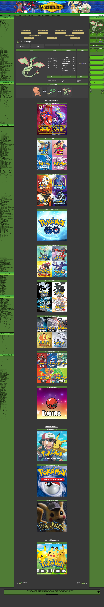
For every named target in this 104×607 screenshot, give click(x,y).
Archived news (3, 20)
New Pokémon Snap (4, 153)
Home (9, 15)
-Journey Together (3, 373)
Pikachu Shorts (7, 334)
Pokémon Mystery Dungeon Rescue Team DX (5, 150)
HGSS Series (3, 289)
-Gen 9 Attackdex (3, 46)
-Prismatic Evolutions (4, 374)
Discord (24, 15)
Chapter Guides (3, 279)
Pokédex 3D (2, 197)
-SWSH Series (3, 386)
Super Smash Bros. (4, 256)
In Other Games (3, 260)
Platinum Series (3, 288)
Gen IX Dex (23, 45)
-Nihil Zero (2, 403)
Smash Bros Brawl (4, 221)
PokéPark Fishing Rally (5, 236)
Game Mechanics (3, 55)
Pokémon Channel (4, 229)
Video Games (7, 125)
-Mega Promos (3, 395)
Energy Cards (3, 361)
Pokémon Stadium (4, 254)
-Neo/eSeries (2, 392)
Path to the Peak (3, 112)
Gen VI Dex (66, 45)
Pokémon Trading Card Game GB (7, 255)
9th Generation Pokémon (5, 78)
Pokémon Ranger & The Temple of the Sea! (7, 310)
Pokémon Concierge (4, 118)
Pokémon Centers (3, 62)
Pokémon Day (3, 69)
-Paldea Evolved (3, 384)
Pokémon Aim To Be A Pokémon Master (6, 98)
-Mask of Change (3, 418)
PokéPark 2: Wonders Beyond (6, 195)
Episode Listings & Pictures (5, 84)
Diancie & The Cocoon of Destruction (5, 322)
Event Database (3, 77)
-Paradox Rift (2, 381)
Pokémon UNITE (3, 138)
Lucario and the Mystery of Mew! (6, 308)
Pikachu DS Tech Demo (5, 235)
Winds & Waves (3, 128)
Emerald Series (3, 286)
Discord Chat (2, 75)
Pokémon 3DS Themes (5, 263)
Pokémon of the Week (4, 57)
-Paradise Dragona (4, 415)
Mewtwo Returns (3, 303)
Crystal (1, 241)
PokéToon (2, 111)
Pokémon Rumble (3, 208)
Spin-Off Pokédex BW (4, 52)
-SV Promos (2, 396)
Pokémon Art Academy (4, 174)
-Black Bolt (2, 370)
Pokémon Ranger (3, 232)
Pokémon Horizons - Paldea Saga (7, 99)
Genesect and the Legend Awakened (5, 320)
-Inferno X (2, 405)
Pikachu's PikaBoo (4, 338)
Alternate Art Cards (4, 362)
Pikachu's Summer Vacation (5, 335)
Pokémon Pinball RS (4, 231)
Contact (19, 15)
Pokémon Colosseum (4, 226)
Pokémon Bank (3, 171)
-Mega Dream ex (3, 404)
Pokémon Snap (3, 251)
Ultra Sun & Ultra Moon (5, 158)
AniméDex (2, 85)
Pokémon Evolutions (4, 107)
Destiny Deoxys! (3, 307)
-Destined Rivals (3, 372)
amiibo (1, 266)
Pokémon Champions (4, 132)
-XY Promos (2, 399)
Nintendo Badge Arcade (5, 186)
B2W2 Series (2, 291)
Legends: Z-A (3, 131)
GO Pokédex (38, 15)
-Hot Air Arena (3, 411)
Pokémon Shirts (3, 72)
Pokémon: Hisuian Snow (5, 108)
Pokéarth (58, 15)
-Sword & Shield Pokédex (5, 30)
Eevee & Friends (3, 350)
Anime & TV (7, 82)
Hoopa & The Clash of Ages (5, 323)
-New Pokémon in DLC (4, 79)
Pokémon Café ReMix (4, 136)
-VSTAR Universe (3, 423)
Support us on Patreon (52, 593)
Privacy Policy (56, 590)
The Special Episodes (4, 101)
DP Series (2, 287)
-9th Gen (2, 58)
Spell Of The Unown (4, 302)
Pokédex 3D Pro (3, 198)
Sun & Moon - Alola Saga (5, 95)
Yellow (1, 249)
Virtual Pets (2, 265)
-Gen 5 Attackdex (3, 42)
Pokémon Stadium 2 (4, 242)
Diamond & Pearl (3, 204)
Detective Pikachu (3, 165)
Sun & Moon (2, 157)
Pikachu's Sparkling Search (5, 347)
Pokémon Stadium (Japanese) (6, 253)
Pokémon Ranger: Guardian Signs (7, 207)
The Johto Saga (3, 89)
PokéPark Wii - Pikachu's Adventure (5, 212)
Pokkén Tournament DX (5, 164)
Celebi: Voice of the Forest (5, 304)
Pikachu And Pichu (4, 337)
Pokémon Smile (3, 151)
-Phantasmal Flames (4, 368)
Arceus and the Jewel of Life (6, 313)
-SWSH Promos (3, 397)
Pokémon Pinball (3, 252)
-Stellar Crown (3, 376)
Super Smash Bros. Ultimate (6, 167)
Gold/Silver (2, 240)
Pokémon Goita (3, 269)
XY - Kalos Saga (3, 94)
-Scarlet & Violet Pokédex (5, 34)
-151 (1, 382)
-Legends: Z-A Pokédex (5, 35)
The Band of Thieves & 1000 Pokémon (6, 176)
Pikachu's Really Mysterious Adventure (5, 349)
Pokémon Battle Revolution (5, 213)
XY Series (2, 292)
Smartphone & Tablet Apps (5, 264)
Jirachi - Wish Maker (4, 306)
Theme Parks (3, 73)
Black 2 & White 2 (3, 189)
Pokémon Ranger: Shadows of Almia (6, 217)
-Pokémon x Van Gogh (4, 68)
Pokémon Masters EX (4, 137)
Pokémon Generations (4, 105)
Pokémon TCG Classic (4, 364)
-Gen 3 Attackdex (3, 40)
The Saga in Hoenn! (4, 90)
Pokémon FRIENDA (4, 271)
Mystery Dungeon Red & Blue (6, 233)
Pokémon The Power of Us (5, 327)
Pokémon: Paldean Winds (5, 109)
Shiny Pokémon (3, 103)
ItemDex (2, 47)
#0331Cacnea (79, 583)
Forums (14, 15)
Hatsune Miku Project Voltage (6, 65)
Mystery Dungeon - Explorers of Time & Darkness (6, 219)
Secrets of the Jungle (4, 329)
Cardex (1, 53)
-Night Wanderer (3, 417)
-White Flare (2, 371)
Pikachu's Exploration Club (5, 344)
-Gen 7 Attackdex (3, 44)
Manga (7, 273)
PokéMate (2, 238)
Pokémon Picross (3, 180)
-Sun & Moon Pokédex (4, 28)
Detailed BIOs (3, 278)
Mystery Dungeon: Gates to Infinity (7, 193)
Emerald (2, 225)
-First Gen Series (3, 393)
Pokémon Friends (3, 134)
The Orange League (4, 88)
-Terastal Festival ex (4, 413)
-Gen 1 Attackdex (3, 38)
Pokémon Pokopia (4, 133)
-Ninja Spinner (3, 402)
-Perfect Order (3, 366)
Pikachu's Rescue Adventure (6, 336)
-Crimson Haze (3, 419)
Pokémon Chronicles (4, 100)
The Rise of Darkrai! (4, 311)
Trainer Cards (3, 360)
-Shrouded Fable (3, 377)
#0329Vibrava (25, 583)
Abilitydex (2, 49)
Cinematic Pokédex (4, 54)
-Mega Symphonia (4, 407)
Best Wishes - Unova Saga (5, 93)
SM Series (2, 294)
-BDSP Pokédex (3, 31)
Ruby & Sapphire (3, 223)
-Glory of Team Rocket (4, 410)
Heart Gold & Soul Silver (5, 206)
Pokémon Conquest (4, 194)
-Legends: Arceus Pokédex (5, 32)
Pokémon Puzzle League (5, 250)
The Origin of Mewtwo (4, 299)
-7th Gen (2, 60)
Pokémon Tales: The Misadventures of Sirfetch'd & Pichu (6, 120)
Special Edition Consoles (5, 262)
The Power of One (4, 301)
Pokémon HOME (3, 146)
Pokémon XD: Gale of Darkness (6, 227)
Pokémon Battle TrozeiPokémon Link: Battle (6, 173)
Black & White (3, 188)
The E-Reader (3, 237)
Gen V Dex (81, 45)
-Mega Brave (2, 406)
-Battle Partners (3, 412)
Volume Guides (3, 280)
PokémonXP (2, 64)
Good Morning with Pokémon (6, 115)
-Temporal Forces (3, 379)
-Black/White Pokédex (4, 26)
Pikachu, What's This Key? (5, 351)
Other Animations (3, 116)
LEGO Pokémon (3, 71)
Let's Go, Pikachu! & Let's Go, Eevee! (6, 160)
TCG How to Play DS (4, 201)
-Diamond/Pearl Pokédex (5, 25)
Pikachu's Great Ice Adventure (6, 345)
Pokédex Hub (30, 15)
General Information (4, 275)
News (1, 19)
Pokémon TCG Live (4, 155)
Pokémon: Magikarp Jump (5, 162)
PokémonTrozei (3, 234)
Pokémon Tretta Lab (4, 191)
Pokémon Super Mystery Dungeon (7, 179)
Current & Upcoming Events (5, 76)
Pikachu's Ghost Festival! (5, 342)
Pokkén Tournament (4, 182)
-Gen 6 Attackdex (3, 43)
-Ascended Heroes (4, 367)
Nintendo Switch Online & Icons (6, 267)
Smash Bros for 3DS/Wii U (5, 184)
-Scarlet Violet (3, 385)
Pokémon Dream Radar (5, 190)
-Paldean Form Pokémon (5, 80)
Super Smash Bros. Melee (5, 245)
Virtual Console (3, 261)
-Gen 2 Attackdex (3, 39)
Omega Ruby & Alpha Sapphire (6, 170)
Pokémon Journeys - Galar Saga (6, 96)
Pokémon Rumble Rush (5, 163)
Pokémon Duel (3, 183)
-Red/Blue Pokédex (4, 22)
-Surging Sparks (3, 375)
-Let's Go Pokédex (4, 29)
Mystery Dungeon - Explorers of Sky (6, 215)
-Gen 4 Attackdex (3, 41)
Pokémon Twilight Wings (5, 106)
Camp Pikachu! (3, 339)
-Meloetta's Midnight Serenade (6, 318)
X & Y (1, 169)
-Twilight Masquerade (4, 378)
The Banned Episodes (4, 102)
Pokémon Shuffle (3, 177)
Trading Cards (7, 355)
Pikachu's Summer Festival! (5, 341)
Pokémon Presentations (5, 70)
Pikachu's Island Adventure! (5, 343)
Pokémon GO (3, 135)
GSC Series (2, 283)
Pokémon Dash (3, 228)
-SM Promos (2, 398)
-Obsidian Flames (3, 383)
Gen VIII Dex (37, 45)
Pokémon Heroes (3, 305)
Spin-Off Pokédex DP (4, 51)
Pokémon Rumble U (4, 192)
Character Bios (3, 86)
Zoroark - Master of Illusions (5, 314)
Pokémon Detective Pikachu (6, 331)
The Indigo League (4, 87)
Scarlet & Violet (3, 130)
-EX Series (2, 391)
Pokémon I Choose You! (5, 326)
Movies (7, 296)
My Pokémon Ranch (4, 220)
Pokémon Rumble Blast (5, 196)
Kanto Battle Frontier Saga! (5, 91)
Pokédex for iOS (3, 202)
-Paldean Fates (3, 380)
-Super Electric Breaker (5, 414)
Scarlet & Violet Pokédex (48, 15)
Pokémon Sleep (3, 139)
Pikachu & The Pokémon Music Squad (6, 353)
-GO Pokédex (3, 33)
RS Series (2, 284)
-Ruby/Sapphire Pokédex (5, 24)
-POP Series (2, 400)
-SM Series (2, 387)
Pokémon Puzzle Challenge (5, 243)
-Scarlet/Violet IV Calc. (4, 56)
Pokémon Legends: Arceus (5, 145)
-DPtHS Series (3, 390)
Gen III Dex (37, 46)
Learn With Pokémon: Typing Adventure (6, 200)
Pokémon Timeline (4, 61)
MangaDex (2, 276)
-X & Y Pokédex (3, 27)
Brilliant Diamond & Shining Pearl (7, 144)
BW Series (2, 290)
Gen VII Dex (52, 45)
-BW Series (2, 389)
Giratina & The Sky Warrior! (5, 312)
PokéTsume (2, 123)
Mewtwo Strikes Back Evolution (6, 328)
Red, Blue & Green (4, 248)
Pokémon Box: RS (4, 230)
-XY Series (2, 388)
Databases (7, 18)
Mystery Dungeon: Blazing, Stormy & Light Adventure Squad (7, 210)
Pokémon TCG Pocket (4, 141)
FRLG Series (2, 285)
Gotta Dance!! (3, 340)
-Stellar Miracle (3, 416)
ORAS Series (3, 293)
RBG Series (2, 281)
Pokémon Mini (3, 244)
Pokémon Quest (3, 166)
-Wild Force (2, 421)
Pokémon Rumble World (5, 178)
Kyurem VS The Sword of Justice (7, 317)
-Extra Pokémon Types (4, 359)
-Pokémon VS (3, 424)
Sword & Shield (3, 143)
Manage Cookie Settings (67, 590)
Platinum (2, 205)
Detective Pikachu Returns (5, 140)
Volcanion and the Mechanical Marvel (6, 325)
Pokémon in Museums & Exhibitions (5, 67)
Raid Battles (2, 363)
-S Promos (2, 427)
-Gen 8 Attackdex (3, 45)
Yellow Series (3, 282)
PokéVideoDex (3, 114)
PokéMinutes (2, 113)
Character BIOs (3, 277)
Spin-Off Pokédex (3, 50)
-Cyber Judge (3, 422)
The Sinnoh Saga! (3, 92)
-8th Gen (2, 59)
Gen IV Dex (23, 46)
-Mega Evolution (3, 369)
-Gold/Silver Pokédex (4, 23)
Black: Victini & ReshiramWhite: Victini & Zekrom (6, 316)
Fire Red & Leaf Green (4, 224)
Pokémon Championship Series (6, 63)
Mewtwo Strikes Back (4, 300)
